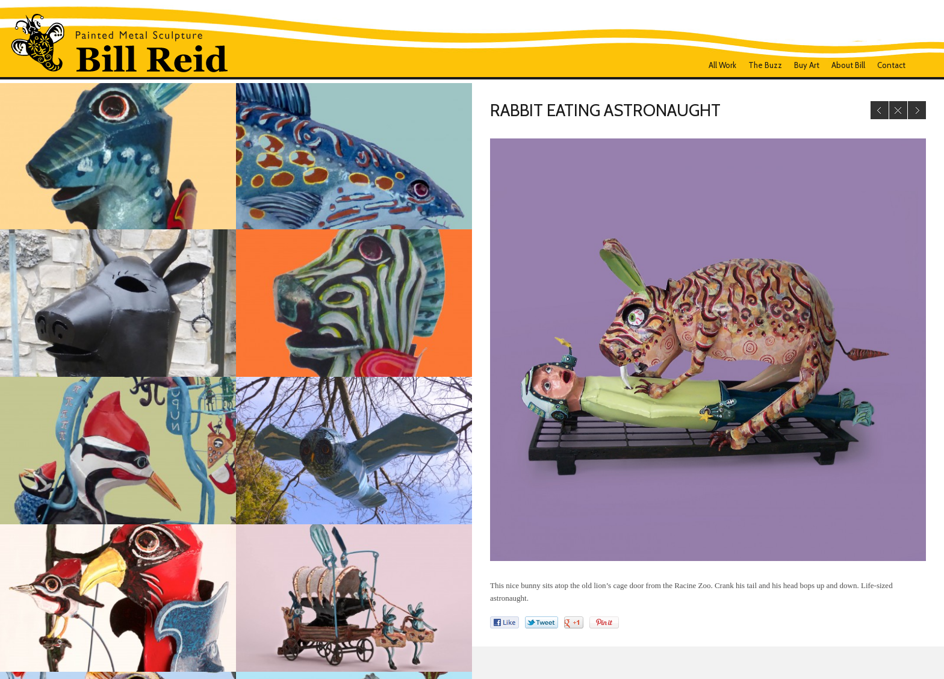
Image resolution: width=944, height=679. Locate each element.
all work (722, 65)
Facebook (922, 65)
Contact (891, 65)
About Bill (848, 65)
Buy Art (806, 65)
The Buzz (765, 65)
